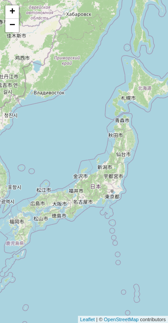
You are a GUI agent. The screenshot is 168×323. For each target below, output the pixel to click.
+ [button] (12, 12)
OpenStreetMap (121, 319)
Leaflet (87, 319)
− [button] (12, 25)
